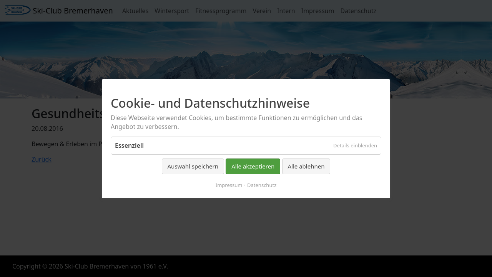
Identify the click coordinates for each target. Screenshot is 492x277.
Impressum (229, 184)
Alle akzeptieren (252, 166)
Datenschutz (261, 184)
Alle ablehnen (306, 166)
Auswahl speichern (193, 166)
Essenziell (129, 145)
